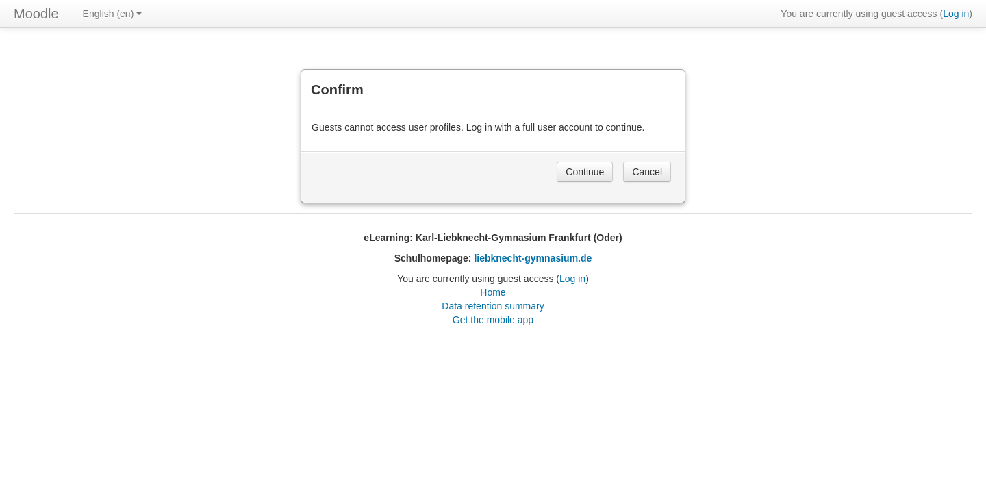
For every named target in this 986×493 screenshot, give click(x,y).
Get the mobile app (493, 319)
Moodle (36, 13)
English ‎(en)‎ (112, 13)
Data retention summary (493, 306)
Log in (956, 13)
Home (492, 292)
